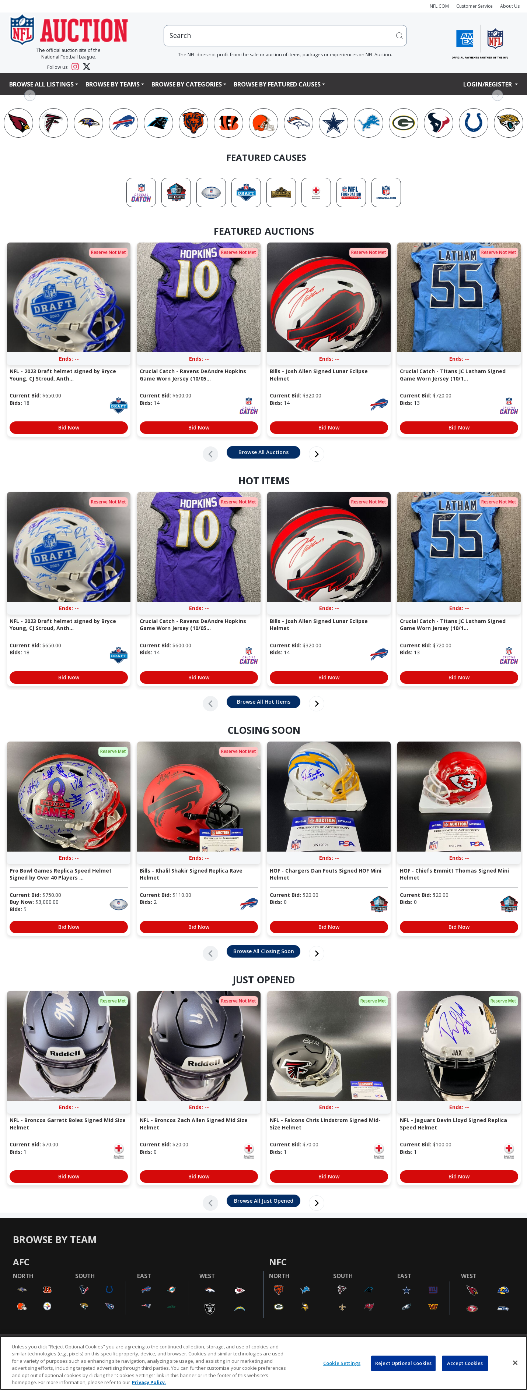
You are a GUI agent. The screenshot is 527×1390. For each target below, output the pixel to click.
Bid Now (68, 427)
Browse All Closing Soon (263, 951)
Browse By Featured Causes (277, 84)
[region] (263, 1363)
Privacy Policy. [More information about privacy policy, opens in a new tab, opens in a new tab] (149, 1382)
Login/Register (488, 84)
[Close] (515, 1363)
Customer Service (474, 6)
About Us (510, 6)
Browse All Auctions (263, 452)
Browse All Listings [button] (41, 84)
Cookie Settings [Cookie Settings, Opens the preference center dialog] (341, 1363)
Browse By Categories (186, 84)
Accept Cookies (465, 1363)
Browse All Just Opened (263, 1200)
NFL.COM (439, 6)
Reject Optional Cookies (403, 1363)
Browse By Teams (112, 84)
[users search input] (285, 35)
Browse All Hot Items (263, 701)
